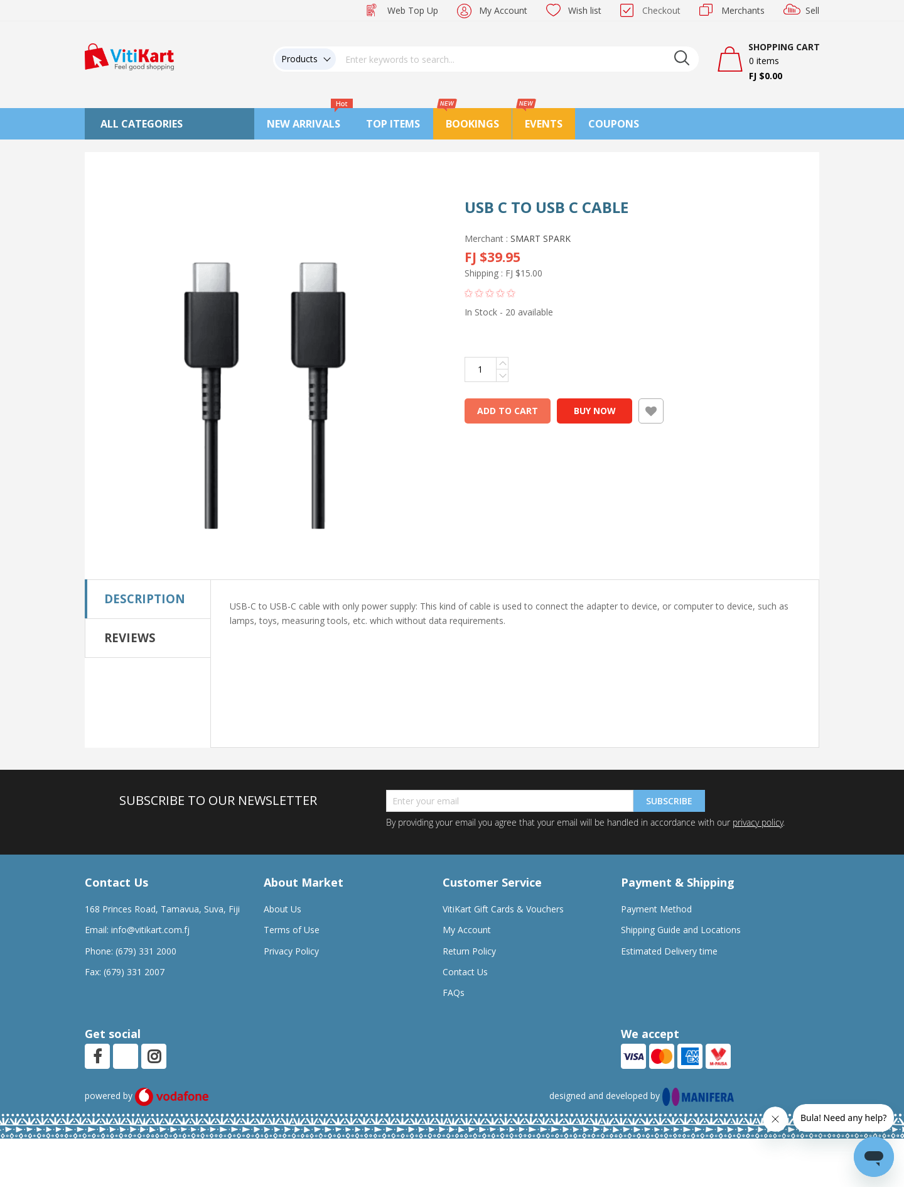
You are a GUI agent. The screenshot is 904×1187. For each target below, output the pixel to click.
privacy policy (758, 822)
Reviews (130, 637)
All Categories (141, 124)
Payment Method (656, 909)
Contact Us (465, 972)
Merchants (743, 10)
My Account (503, 10)
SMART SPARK (540, 238)
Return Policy (469, 951)
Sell (812, 10)
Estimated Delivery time (669, 951)
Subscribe (669, 801)
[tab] (148, 598)
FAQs (454, 992)
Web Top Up (412, 10)
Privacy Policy (291, 951)
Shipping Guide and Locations (681, 930)
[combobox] (517, 59)
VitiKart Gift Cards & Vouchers (503, 909)
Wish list (584, 10)
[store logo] (129, 56)
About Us (282, 909)
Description (144, 598)
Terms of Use (292, 930)
